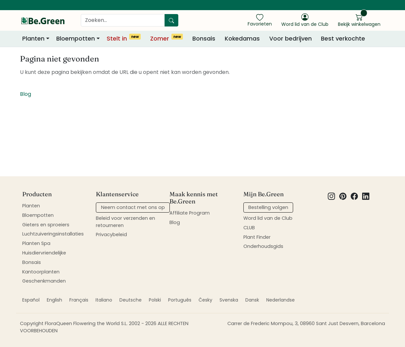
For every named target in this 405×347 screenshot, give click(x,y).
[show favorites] (260, 20)
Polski (155, 300)
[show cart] (359, 20)
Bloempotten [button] (75, 39)
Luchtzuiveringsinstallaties (53, 234)
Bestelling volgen (268, 207)
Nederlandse (280, 300)
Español (31, 300)
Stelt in (124, 38)
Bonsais (203, 39)
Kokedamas (242, 39)
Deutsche (130, 300)
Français (78, 300)
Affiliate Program (189, 213)
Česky (205, 300)
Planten (31, 205)
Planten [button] (33, 39)
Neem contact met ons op (133, 207)
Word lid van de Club (267, 218)
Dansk (252, 300)
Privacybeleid (111, 234)
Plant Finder (257, 237)
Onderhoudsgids (263, 246)
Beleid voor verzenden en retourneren (125, 222)
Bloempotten (38, 215)
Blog (25, 94)
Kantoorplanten (41, 272)
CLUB (249, 227)
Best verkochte (343, 39)
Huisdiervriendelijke (44, 253)
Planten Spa (36, 243)
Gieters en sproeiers (45, 224)
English (54, 300)
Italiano (104, 300)
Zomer (166, 38)
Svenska (229, 300)
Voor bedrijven (290, 39)
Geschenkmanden (44, 281)
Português (179, 300)
